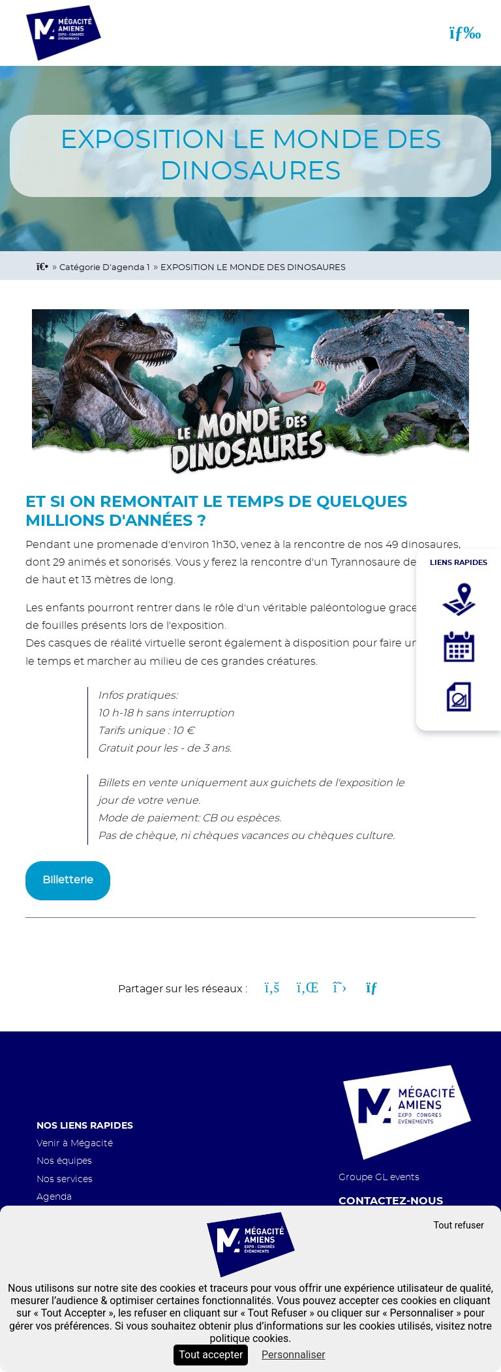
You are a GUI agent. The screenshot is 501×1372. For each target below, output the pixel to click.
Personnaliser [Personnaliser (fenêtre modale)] (294, 1355)
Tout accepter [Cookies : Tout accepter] (211, 1355)
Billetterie (67, 880)
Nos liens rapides (85, 1126)
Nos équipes (64, 1161)
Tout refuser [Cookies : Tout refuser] (458, 1225)
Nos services (65, 1179)
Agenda (54, 1197)
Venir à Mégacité (75, 1143)
